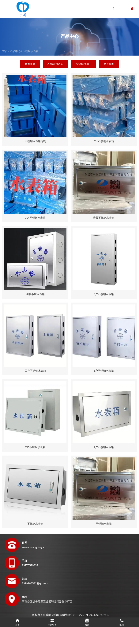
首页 (5, 51)
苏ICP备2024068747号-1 (94, 614)
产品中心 (15, 51)
